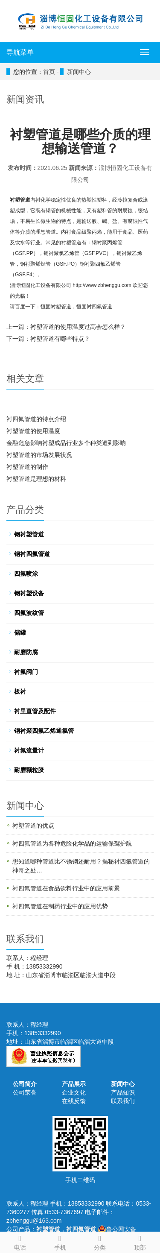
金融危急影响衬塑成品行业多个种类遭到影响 (66, 442)
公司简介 (25, 1083)
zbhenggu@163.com (33, 1220)
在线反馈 (74, 1101)
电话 (20, 1241)
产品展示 (74, 1083)
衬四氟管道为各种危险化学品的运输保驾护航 (72, 843)
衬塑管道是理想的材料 (36, 478)
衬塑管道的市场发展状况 (39, 454)
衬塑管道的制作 (27, 466)
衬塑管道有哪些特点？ (60, 338)
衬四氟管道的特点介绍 (36, 419)
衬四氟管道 (99, 307)
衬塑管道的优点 (33, 825)
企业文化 (74, 1092)
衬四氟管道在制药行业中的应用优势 (60, 906)
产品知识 (123, 1092)
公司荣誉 (25, 1092)
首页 (49, 71)
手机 (60, 1241)
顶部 (140, 1241)
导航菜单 (20, 52)
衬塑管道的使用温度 (33, 430)
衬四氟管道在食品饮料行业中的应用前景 (66, 888)
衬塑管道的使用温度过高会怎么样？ (78, 326)
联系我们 (123, 1101)
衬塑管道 (20, 200)
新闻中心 (123, 1083)
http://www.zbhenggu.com (102, 285)
